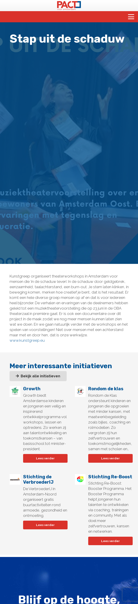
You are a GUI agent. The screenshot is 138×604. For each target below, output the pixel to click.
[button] (131, 17)
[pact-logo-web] (69, 5)
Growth (31, 388)
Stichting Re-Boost (110, 476)
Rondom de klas (105, 388)
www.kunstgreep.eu (27, 340)
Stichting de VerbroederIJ (38, 479)
